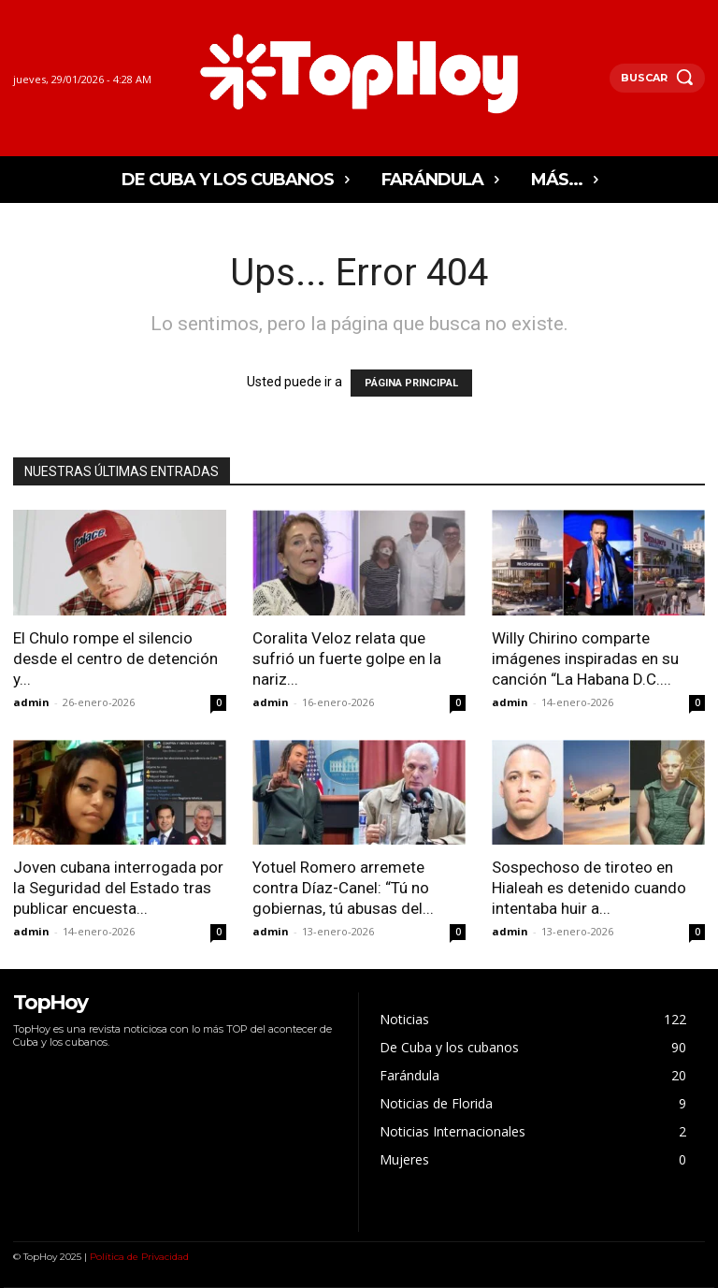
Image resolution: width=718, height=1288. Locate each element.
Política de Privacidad (139, 1257)
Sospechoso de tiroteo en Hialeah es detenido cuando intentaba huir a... (589, 888)
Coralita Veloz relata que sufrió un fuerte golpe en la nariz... (346, 658)
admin (31, 702)
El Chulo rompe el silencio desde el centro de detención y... (115, 658)
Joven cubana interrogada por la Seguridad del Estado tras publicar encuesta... (118, 888)
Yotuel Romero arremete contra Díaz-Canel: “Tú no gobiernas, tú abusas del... (343, 888)
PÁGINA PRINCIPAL (411, 383)
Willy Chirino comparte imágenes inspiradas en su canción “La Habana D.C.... (585, 658)
